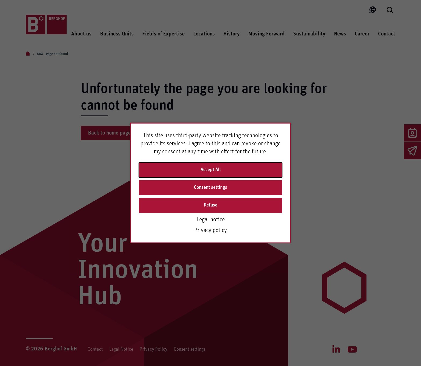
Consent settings (210, 187)
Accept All (211, 169)
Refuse (210, 205)
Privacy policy (210, 230)
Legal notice (211, 220)
